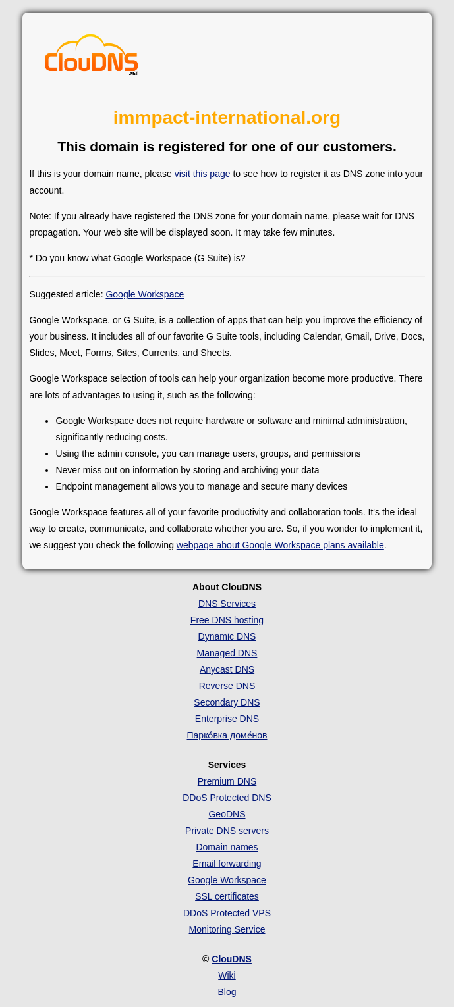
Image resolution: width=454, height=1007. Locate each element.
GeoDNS (226, 814)
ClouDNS (232, 959)
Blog (226, 992)
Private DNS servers (227, 830)
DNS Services (227, 603)
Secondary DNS (227, 702)
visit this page (203, 173)
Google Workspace (144, 294)
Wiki (226, 975)
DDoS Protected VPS (227, 913)
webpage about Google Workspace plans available (280, 545)
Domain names (227, 847)
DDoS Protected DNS (227, 797)
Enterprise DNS (227, 718)
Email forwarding (226, 863)
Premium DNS (227, 781)
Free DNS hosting (227, 620)
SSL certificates (227, 896)
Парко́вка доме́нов (227, 735)
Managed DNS (227, 653)
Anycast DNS (227, 669)
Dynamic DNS (227, 636)
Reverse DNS (227, 686)
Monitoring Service (227, 929)
